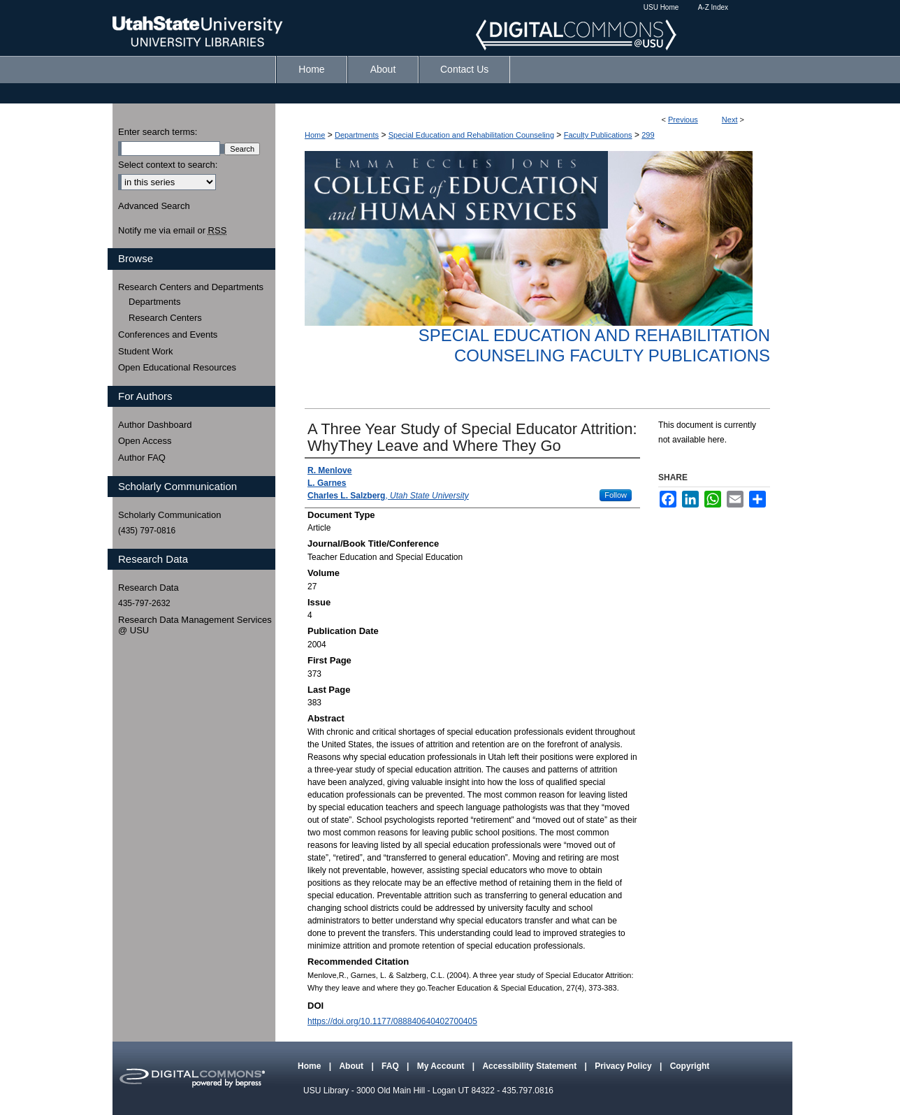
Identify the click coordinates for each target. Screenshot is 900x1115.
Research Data (148, 587)
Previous (683, 119)
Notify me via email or (172, 230)
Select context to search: (167, 164)
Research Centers (165, 317)
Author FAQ (142, 457)
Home (315, 135)
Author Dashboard (155, 424)
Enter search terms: (157, 132)
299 (647, 135)
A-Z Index (713, 7)
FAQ (391, 1066)
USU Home (661, 7)
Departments (357, 135)
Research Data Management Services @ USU (195, 625)
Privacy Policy (624, 1066)
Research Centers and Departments (190, 287)
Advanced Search (154, 206)
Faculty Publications (598, 135)
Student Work (145, 351)
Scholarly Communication (169, 515)
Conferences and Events (167, 334)
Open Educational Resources (177, 367)
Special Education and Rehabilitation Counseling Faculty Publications (594, 345)
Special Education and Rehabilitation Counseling (471, 135)
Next (730, 119)
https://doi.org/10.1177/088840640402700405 (392, 1021)
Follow (615, 495)
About (352, 1066)
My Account (442, 1066)
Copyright (690, 1066)
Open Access (145, 441)
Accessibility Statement (530, 1066)
